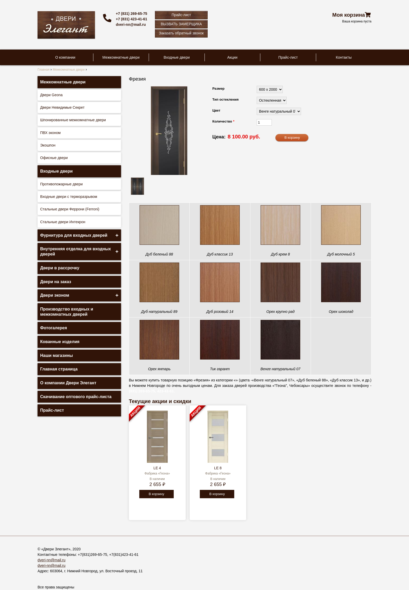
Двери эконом (54, 295)
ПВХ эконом (50, 133)
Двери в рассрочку (59, 268)
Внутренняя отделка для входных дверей (75, 251)
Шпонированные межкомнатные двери (73, 120)
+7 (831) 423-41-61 (131, 19)
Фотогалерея (53, 328)
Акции (232, 57)
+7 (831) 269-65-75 (131, 13)
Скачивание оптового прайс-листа (76, 396)
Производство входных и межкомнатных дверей (66, 312)
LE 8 (218, 468)
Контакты (344, 57)
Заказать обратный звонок (181, 33)
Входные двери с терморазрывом (68, 196)
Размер (218, 88)
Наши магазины (56, 355)
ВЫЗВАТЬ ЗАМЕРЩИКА (181, 24)
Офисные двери (54, 158)
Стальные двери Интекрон (62, 222)
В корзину (156, 494)
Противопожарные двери (61, 184)
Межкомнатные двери (121, 57)
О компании (65, 57)
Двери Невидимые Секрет (62, 107)
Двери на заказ (55, 281)
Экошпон (47, 145)
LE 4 (157, 468)
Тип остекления (225, 99)
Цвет (216, 110)
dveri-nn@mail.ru (131, 24)
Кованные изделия (60, 341)
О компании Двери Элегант (68, 383)
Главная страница (58, 369)
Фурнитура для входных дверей (73, 235)
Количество (223, 121)
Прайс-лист (181, 15)
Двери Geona (51, 95)
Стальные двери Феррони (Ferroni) (69, 209)
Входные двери (177, 57)
